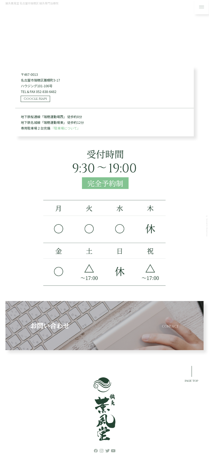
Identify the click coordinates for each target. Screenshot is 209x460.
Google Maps (35, 99)
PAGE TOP (191, 380)
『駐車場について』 (65, 128)
